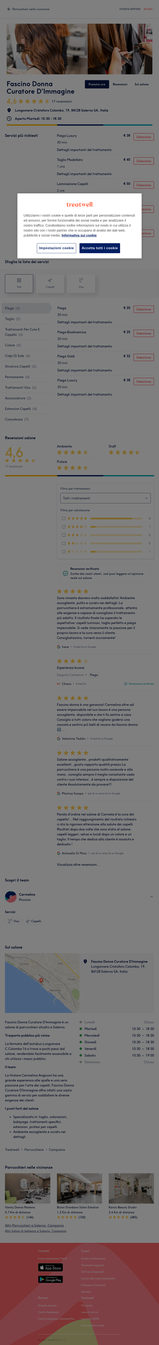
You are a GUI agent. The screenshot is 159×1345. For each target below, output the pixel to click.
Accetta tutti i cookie (100, 248)
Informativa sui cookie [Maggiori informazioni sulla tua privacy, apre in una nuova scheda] (79, 235)
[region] (79, 225)
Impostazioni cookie (56, 248)
